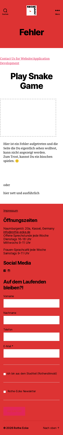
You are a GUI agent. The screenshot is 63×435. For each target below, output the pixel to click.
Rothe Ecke (21, 428)
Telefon (7, 329)
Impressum (10, 210)
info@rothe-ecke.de (16, 232)
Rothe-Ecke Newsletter (19, 391)
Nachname (9, 312)
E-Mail (8, 346)
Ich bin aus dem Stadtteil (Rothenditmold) (30, 373)
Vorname (8, 296)
